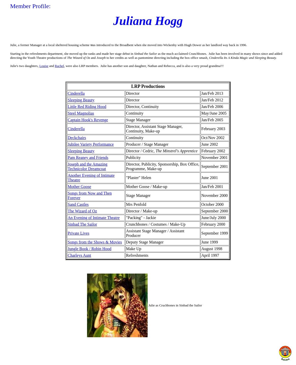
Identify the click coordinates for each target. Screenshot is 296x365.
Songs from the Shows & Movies (95, 242)
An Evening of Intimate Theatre (94, 217)
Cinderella (76, 93)
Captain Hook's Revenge (88, 120)
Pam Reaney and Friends (88, 157)
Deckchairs (77, 138)
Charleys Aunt (79, 255)
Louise (43, 66)
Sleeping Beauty (81, 100)
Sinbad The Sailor (82, 224)
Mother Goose (79, 186)
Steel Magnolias (81, 113)
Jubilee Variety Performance (91, 144)
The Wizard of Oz (82, 211)
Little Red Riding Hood (87, 106)
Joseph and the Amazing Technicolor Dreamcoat (87, 166)
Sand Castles (78, 204)
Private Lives (78, 233)
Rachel (59, 66)
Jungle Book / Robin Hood (89, 249)
